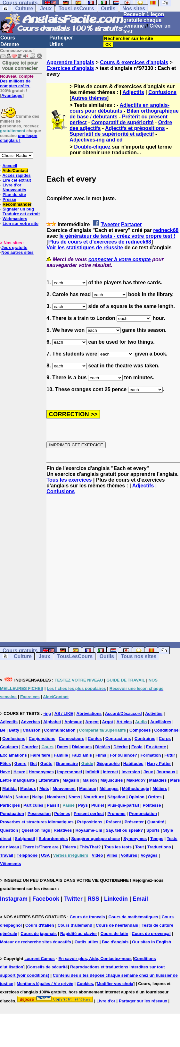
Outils (108, 8)
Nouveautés (14, 189)
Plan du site (14, 194)
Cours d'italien (39, 925)
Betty (14, 730)
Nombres (56, 796)
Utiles (56, 44)
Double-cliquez (92, 147)
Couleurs (9, 746)
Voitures (129, 855)
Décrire (120, 746)
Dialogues (82, 746)
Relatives (62, 830)
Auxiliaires (160, 721)
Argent (92, 721)
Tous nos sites (138, 656)
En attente (156, 746)
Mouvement (64, 788)
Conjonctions (42, 738)
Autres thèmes (89, 98)
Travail (6, 855)
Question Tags (35, 830)
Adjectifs (133, 92)
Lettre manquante (17, 780)
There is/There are (41, 847)
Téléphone (27, 855)
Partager (131, 224)
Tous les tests (118, 847)
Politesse (152, 805)
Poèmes (62, 813)
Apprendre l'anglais (70, 62)
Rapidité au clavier (78, 933)
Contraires (145, 738)
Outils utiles (86, 942)
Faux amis (81, 755)
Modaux (28, 788)
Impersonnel (69, 771)
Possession (39, 813)
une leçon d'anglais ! (18, 138)
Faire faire (40, 755)
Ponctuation (12, 813)
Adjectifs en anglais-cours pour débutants (119, 108)
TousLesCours (76, 8)
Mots (44, 788)
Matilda (9, 788)
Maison (90, 780)
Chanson (32, 730)
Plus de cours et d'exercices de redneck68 (99, 242)
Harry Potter (159, 763)
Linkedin (116, 899)
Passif (53, 805)
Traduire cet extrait (21, 213)
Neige (38, 796)
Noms (74, 796)
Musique (87, 788)
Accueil (9, 165)
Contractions (118, 738)
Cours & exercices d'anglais (134, 62)
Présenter (134, 822)
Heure (19, 771)
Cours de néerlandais (117, 925)
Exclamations (13, 755)
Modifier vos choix (115, 983)
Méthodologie (135, 788)
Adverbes (30, 721)
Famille (61, 755)
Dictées (102, 746)
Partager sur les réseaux (143, 1001)
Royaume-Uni (88, 830)
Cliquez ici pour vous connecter (20, 65)
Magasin (70, 780)
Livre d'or (12, 185)
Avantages (11, 95)
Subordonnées (53, 838)
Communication (59, 730)
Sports (153, 830)
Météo (6, 796)
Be (2, 730)
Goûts (46, 763)
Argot (107, 721)
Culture (24, 8)
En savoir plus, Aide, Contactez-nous (95, 958)
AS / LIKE (63, 713)
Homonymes (41, 771)
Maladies (158, 780)
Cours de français (87, 916)
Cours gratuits (20, 650)
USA (45, 855)
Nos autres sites (17, 252)
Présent (113, 822)
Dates (62, 746)
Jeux (46, 8)
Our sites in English (151, 942)
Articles (124, 721)
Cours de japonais (38, 933)
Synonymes (135, 838)
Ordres (155, 796)
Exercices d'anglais (70, 68)
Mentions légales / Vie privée (45, 983)
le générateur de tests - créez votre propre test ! (117, 236)
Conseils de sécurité (47, 967)
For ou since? (123, 755)
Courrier (29, 746)
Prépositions (89, 822)
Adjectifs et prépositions (135, 128)
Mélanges (109, 788)
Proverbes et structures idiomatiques (37, 822)
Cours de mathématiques (133, 916)
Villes (112, 855)
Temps (156, 838)
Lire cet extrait (17, 180)
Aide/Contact (15, 170)
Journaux (166, 771)
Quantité (155, 822)
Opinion (136, 796)
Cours (7, 37)
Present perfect (89, 813)
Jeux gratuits (14, 247)
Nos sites (133, 8)
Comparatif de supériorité (122, 122)
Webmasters (15, 218)
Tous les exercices (69, 480)
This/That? (90, 847)
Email (140, 899)
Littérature (48, 780)
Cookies (85, 983)
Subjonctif (25, 838)
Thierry (69, 847)
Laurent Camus (39, 958)
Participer (61, 37)
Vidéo (97, 855)
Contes (95, 738)
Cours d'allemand (75, 925)
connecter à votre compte (119, 259)
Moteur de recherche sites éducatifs (35, 942)
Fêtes (5, 763)
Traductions (159, 847)
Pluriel (97, 805)
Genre (20, 763)
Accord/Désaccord (123, 713)
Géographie (108, 763)
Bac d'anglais (115, 942)
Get (33, 763)
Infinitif (92, 771)
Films (100, 755)
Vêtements (10, 863)
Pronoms (116, 813)
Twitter (73, 899)
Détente (9, 44)
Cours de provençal (151, 933)
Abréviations (89, 713)
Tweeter (110, 224)
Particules (33, 805)
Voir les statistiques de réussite (84, 247)
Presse (9, 199)
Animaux (73, 721)
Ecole (137, 746)
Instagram (14, 899)
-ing (47, 713)
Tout (139, 847)
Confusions (162, 92)
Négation (116, 796)
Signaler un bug (18, 209)
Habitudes (133, 763)
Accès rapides (16, 175)
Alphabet (52, 721)
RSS (93, 899)
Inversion (131, 771)
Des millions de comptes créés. (17, 81)
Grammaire (67, 763)
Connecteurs (71, 738)
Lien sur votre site (20, 223)
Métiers (159, 788)
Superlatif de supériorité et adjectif (112, 134)
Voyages (149, 855)
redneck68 (165, 230)
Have (5, 771)
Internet (110, 771)
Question (9, 830)
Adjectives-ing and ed (96, 139)
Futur (169, 755)
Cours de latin (114, 933)
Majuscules (112, 780)
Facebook (45, 899)
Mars (175, 780)
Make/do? (136, 780)
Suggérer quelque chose (95, 838)
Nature (22, 796)
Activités (153, 713)
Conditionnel (166, 730)
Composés (140, 730)
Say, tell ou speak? (124, 830)
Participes (10, 805)
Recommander (17, 204)
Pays (83, 805)
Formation (151, 755)
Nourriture (94, 796)
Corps (165, 738)
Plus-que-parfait (123, 805)
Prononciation (143, 813)
